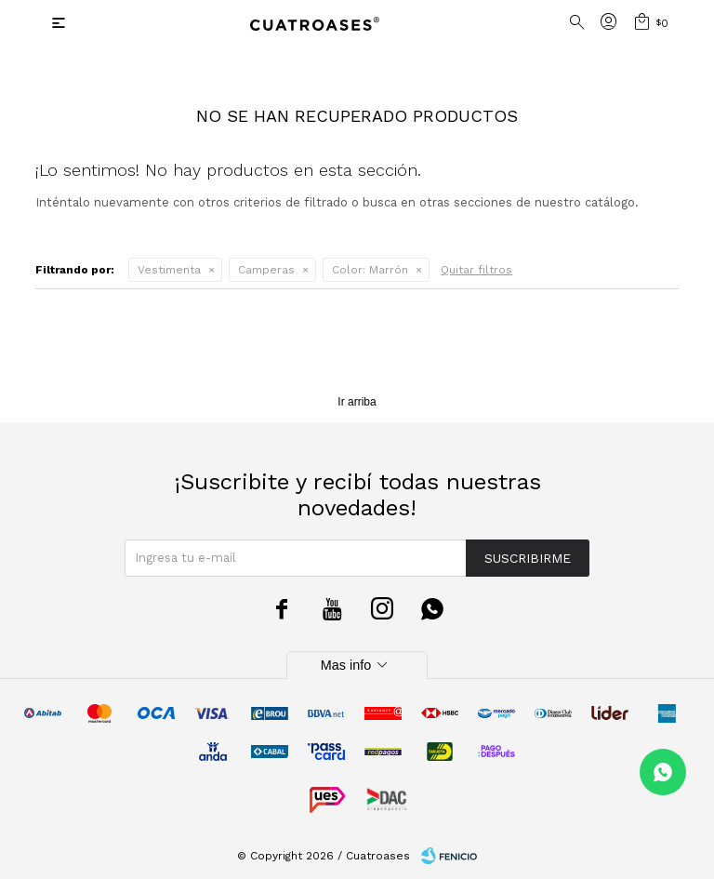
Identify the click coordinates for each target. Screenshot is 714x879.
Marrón (370, 269)
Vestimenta (169, 269)
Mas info (357, 665)
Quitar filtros (476, 269)
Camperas (266, 269)
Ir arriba (356, 401)
